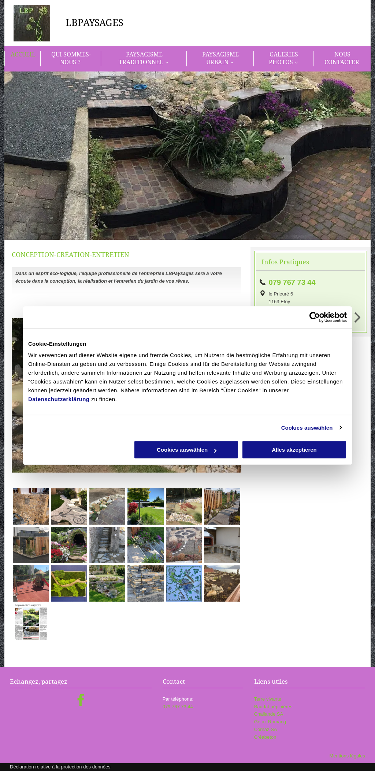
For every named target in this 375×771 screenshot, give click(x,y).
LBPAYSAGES (94, 22)
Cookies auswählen (307, 428)
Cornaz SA (265, 729)
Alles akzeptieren (294, 450)
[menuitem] (22, 58)
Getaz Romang (270, 721)
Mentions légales (347, 756)
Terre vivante (267, 699)
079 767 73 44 (292, 282)
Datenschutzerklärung (59, 399)
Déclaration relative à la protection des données (60, 767)
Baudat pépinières (273, 706)
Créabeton (265, 737)
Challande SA (268, 714)
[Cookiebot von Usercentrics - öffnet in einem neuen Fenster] (315, 317)
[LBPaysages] (31, 506)
